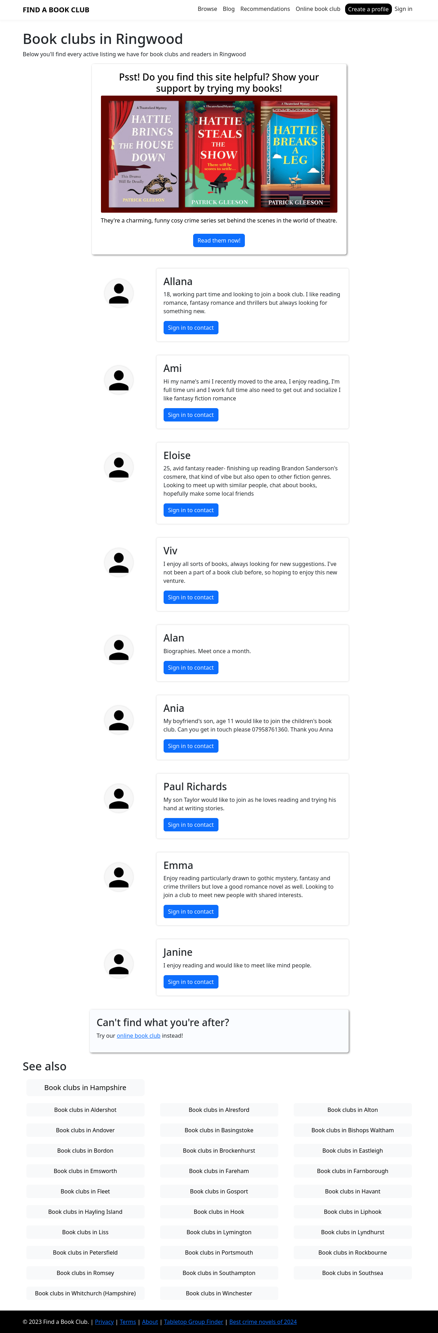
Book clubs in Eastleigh (352, 1150)
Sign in (404, 9)
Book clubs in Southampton (219, 1273)
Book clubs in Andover (85, 1130)
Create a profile (368, 9)
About (150, 1322)
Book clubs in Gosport (219, 1191)
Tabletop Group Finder (193, 1322)
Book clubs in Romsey (85, 1273)
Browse (207, 9)
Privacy (104, 1322)
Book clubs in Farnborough (352, 1171)
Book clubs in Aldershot (85, 1110)
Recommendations (265, 9)
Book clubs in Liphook (352, 1212)
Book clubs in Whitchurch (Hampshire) (85, 1293)
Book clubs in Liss (85, 1232)
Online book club (318, 9)
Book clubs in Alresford (219, 1110)
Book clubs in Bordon (85, 1150)
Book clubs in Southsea (352, 1273)
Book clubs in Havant (353, 1191)
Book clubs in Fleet (85, 1191)
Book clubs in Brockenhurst (219, 1150)
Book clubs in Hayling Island (85, 1212)
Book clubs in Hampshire (85, 1087)
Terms (128, 1322)
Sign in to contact (191, 327)
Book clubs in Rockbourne (352, 1252)
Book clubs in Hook (219, 1212)
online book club (138, 1035)
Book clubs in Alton (353, 1110)
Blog (229, 9)
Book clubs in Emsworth (85, 1171)
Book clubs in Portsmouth (219, 1252)
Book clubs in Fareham (219, 1171)
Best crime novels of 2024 (263, 1322)
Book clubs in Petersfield (85, 1252)
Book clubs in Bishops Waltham (352, 1130)
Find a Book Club (56, 9)
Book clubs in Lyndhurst (352, 1232)
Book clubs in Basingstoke (219, 1130)
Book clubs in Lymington (219, 1232)
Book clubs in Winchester (219, 1293)
